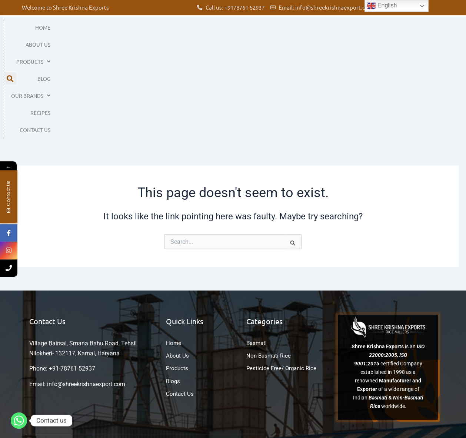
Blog (280, 32)
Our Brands (321, 32)
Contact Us (405, 32)
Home (162, 32)
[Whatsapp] (19, 420)
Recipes (366, 32)
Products (242, 32)
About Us (197, 32)
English (382, 5)
